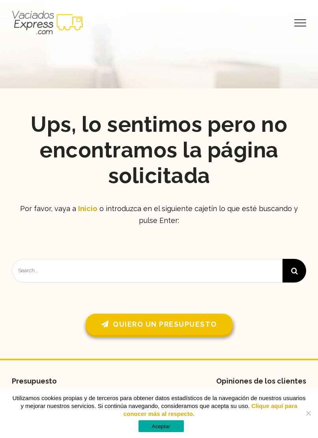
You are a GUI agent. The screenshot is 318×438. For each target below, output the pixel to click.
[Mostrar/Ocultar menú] (300, 22)
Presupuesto (34, 381)
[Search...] (147, 271)
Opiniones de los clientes (261, 381)
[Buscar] (294, 271)
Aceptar (161, 426)
